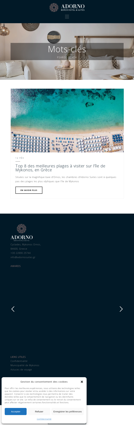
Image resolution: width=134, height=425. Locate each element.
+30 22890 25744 (21, 252)
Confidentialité (44, 419)
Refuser (39, 411)
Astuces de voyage (21, 369)
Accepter (15, 411)
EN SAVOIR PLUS (28, 190)
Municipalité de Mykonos (25, 365)
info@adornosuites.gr (23, 257)
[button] (81, 381)
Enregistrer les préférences (67, 411)
